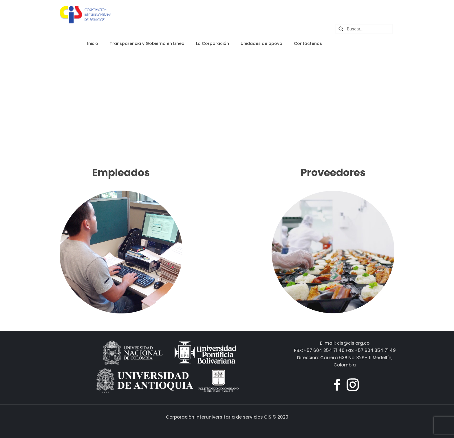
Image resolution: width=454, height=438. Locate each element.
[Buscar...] (364, 29)
